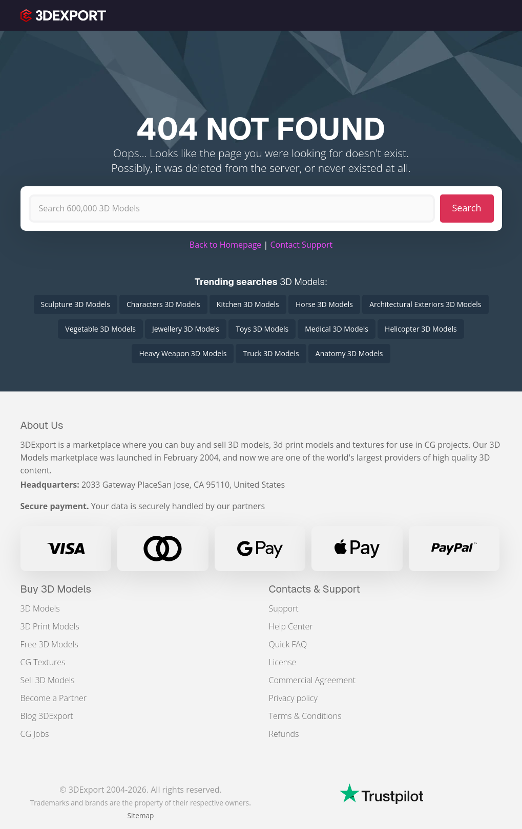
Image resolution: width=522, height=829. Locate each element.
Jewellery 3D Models (185, 329)
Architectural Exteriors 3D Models (425, 304)
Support (284, 608)
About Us (42, 425)
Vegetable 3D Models (100, 329)
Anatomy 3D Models (349, 353)
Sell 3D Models (47, 680)
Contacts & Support (315, 589)
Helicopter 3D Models (421, 329)
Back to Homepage (226, 244)
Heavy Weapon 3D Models (182, 353)
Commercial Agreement (312, 680)
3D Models (40, 608)
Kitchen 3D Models (248, 304)
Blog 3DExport (46, 716)
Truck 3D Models (271, 353)
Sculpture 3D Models (75, 304)
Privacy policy (293, 698)
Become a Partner (53, 698)
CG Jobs (34, 733)
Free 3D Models (49, 644)
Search (467, 208)
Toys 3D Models (262, 329)
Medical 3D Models (336, 329)
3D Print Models (49, 626)
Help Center (291, 626)
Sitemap (141, 815)
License (283, 662)
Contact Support (301, 244)
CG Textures (43, 662)
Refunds (284, 733)
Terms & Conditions (305, 716)
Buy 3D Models (56, 589)
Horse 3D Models (324, 304)
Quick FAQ (288, 644)
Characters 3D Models (163, 304)
